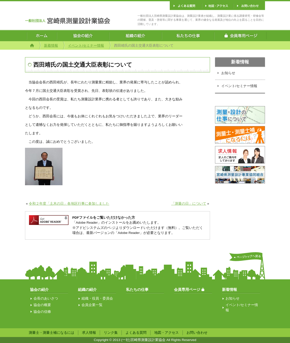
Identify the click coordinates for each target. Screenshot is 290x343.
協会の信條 (42, 312)
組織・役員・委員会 (97, 298)
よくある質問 (136, 333)
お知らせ (228, 73)
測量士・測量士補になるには (51, 333)
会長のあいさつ (46, 298)
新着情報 (51, 45)
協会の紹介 (39, 289)
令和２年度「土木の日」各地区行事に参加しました (69, 203)
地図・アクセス (166, 333)
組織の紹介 (87, 289)
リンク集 (111, 333)
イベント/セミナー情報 (86, 45)
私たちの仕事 (137, 289)
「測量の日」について (188, 203)
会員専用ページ (187, 289)
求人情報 (89, 333)
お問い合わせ (197, 333)
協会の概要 (42, 305)
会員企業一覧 (92, 305)
